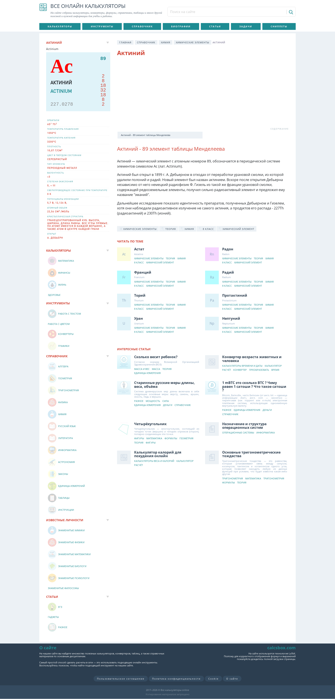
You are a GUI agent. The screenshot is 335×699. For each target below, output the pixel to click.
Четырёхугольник (150, 424)
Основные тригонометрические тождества (251, 454)
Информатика (265, 432)
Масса (156, 369)
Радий (228, 272)
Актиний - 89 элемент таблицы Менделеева (145, 135)
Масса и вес (142, 369)
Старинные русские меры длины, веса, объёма (164, 384)
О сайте (232, 678)
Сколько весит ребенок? (156, 357)
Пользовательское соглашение (120, 678)
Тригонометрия (232, 478)
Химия (165, 42)
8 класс (139, 262)
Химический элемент (160, 262)
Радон (227, 249)
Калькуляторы (60, 26)
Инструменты (102, 26)
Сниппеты (279, 26)
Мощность (153, 401)
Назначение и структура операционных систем (244, 426)
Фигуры (139, 438)
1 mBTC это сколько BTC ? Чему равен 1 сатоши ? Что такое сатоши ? (254, 386)
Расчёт (226, 370)
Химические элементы (192, 42)
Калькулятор (273, 366)
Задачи (245, 26)
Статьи (215, 26)
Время (275, 370)
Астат (139, 249)
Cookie (213, 678)
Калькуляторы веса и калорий (154, 461)
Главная (125, 42)
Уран (138, 318)
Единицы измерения (147, 373)
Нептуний (231, 318)
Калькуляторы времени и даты (242, 366)
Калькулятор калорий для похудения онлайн (157, 454)
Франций (142, 272)
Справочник (142, 26)
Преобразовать (259, 370)
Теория (170, 258)
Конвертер (240, 370)
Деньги (167, 405)
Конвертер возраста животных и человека (252, 359)
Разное (138, 401)
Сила (165, 401)
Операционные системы (238, 432)
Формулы (171, 438)
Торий (139, 295)
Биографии (181, 26)
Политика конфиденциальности (176, 678)
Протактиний (234, 295)
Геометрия (186, 438)
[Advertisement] (203, 94)
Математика (154, 438)
